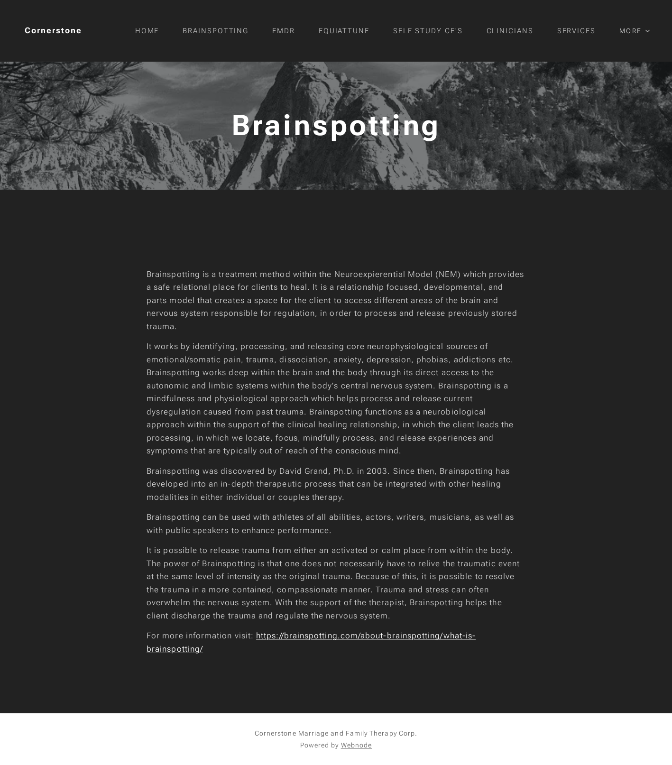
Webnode (356, 745)
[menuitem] (157, 31)
